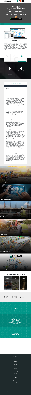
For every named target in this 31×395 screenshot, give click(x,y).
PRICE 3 (10, 16)
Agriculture (15, 365)
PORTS (15, 373)
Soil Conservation (15, 376)
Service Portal (15, 385)
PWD (15, 362)
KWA (15, 388)
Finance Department (15, 379)
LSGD (15, 367)
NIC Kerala (15, 386)
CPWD (15, 377)
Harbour (15, 368)
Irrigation (15, 364)
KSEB (15, 389)
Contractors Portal (18, 16)
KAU (15, 374)
